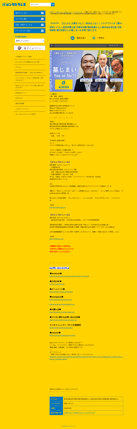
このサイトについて (22, 109)
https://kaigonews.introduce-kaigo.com (62, 312)
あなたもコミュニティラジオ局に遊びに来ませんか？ (29, 86)
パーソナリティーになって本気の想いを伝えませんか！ (29, 79)
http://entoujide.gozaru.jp (58, 207)
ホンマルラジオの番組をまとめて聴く (27, 62)
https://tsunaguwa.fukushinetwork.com (62, 304)
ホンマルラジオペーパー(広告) (25, 114)
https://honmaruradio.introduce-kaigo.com (63, 320)
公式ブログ (19, 98)
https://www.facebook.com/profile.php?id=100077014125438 (69, 276)
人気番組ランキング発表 (23, 56)
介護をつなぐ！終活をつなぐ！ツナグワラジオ (69, 12)
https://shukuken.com (57, 239)
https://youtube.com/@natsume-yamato (62, 335)
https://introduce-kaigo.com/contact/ (61, 292)
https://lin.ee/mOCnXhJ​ (57, 284)
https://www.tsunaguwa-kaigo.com (61, 299)
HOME (51, 12)
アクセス (18, 67)
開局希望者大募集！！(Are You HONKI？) (29, 72)
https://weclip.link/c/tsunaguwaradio (61, 328)
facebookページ (20, 93)
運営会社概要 (19, 103)
